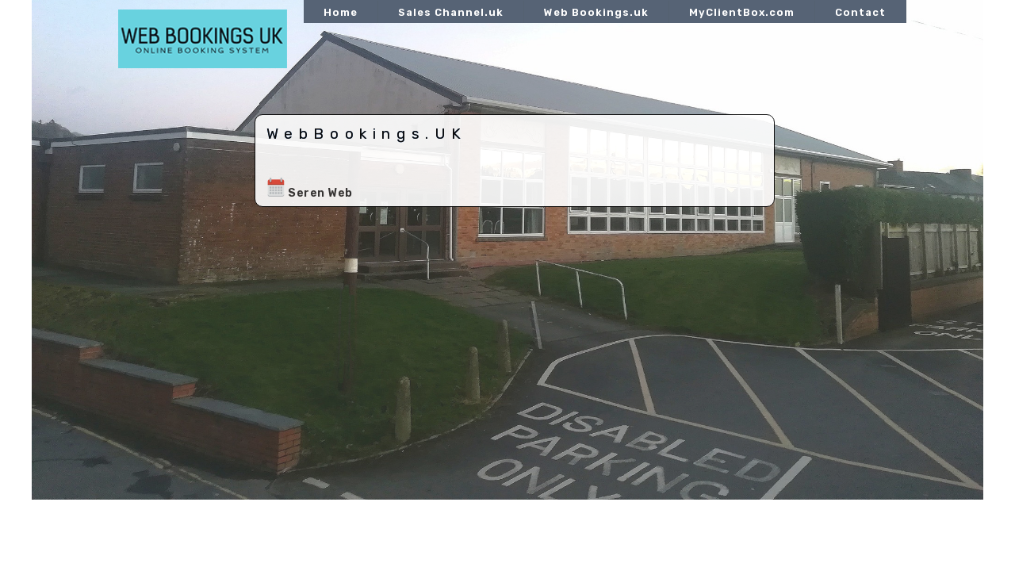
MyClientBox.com (742, 12)
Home (341, 12)
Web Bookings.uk (596, 12)
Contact (860, 12)
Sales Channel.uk (451, 12)
